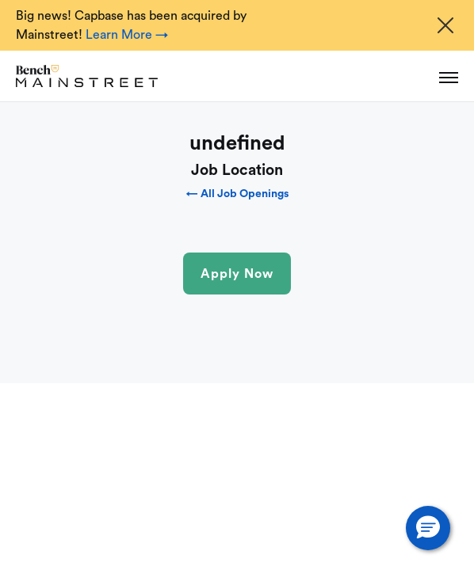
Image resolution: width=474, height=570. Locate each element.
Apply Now (237, 274)
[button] (428, 528)
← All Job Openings (237, 194)
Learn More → (127, 34)
